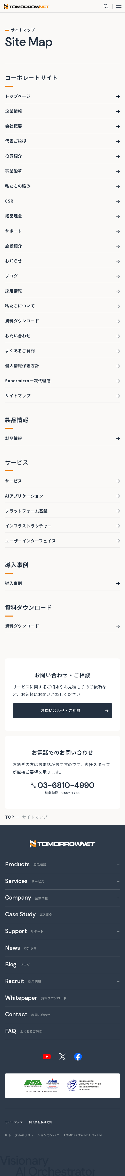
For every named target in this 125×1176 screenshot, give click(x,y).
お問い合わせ (18, 336)
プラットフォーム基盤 (26, 511)
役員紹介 (13, 156)
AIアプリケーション (24, 496)
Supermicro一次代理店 (28, 380)
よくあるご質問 (20, 350)
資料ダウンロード (22, 321)
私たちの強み (18, 186)
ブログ (11, 276)
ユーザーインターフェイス (30, 541)
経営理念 (13, 216)
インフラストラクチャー (28, 526)
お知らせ (13, 261)
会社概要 (13, 126)
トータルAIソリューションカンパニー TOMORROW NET (49, 1135)
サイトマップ (18, 395)
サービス (13, 481)
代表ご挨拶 (15, 141)
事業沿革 (13, 171)
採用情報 (13, 291)
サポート (13, 231)
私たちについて (20, 306)
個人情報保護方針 (22, 365)
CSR (9, 201)
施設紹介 (13, 246)
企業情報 (13, 111)
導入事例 (13, 583)
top (9, 817)
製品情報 (13, 438)
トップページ (18, 96)
